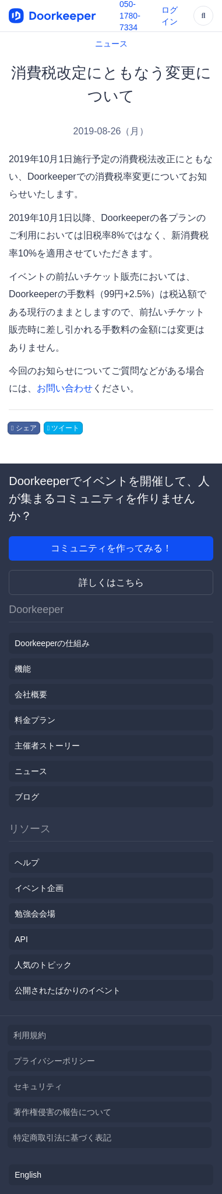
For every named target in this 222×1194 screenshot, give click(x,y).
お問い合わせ (65, 388)
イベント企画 (39, 888)
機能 (23, 668)
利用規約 (29, 1035)
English (28, 1174)
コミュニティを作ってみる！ (111, 548)
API (21, 939)
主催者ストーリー (47, 745)
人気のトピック (43, 965)
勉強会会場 (35, 913)
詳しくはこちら (111, 582)
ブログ (27, 796)
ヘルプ (27, 862)
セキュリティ (37, 1086)
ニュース (111, 43)
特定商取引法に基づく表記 (62, 1137)
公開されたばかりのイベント (68, 990)
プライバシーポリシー (54, 1060)
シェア (24, 428)
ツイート (63, 428)
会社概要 (31, 694)
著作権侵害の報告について (62, 1112)
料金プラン (35, 720)
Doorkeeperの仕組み (52, 643)
